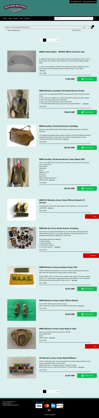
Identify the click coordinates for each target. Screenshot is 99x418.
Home (5, 18)
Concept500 (51, 414)
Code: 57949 (43, 283)
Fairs (21, 18)
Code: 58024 (43, 182)
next (58, 40)
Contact (26, 18)
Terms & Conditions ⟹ (9, 401)
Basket (16, 18)
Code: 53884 (43, 73)
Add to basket (81, 79)
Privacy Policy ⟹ (7, 403)
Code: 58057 (43, 210)
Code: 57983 (43, 249)
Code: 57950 (43, 340)
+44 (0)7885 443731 (76, 1)
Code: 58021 (43, 141)
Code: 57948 (43, 370)
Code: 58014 (43, 106)
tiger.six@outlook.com (89, 1)
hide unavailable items (13, 30)
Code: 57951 (43, 308)
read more (42, 70)
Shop (10, 18)
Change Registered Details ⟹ (11, 405)
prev (41, 40)
